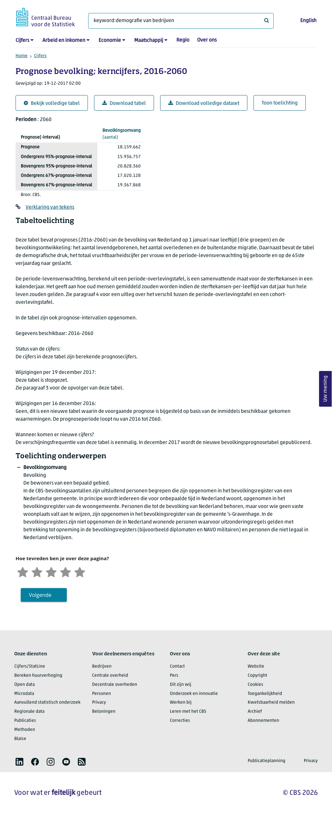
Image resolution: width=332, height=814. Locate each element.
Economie (110, 40)
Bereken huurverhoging (38, 675)
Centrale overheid (110, 675)
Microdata (24, 694)
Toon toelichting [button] (280, 103)
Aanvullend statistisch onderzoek (47, 702)
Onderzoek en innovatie (194, 694)
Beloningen (103, 711)
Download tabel (124, 103)
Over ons (207, 40)
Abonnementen (263, 721)
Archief (255, 711)
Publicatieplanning (266, 761)
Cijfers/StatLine (29, 666)
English (308, 20)
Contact (177, 666)
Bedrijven (102, 666)
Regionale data (29, 711)
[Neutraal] (51, 571)
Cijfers (22, 40)
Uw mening (325, 389)
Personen (101, 694)
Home (22, 56)
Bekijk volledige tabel (52, 103)
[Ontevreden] (37, 571)
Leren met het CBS (188, 711)
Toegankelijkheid (265, 694)
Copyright (257, 675)
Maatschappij (148, 40)
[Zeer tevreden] (80, 571)
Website (256, 666)
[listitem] (19, 762)
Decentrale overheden (114, 685)
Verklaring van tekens (50, 207)
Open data (24, 685)
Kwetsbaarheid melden (271, 702)
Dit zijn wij (180, 685)
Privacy (99, 702)
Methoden (24, 730)
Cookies (255, 685)
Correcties (180, 721)
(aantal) (121, 134)
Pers (174, 675)
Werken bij (181, 702)
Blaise (20, 739)
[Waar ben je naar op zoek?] (181, 21)
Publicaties (25, 721)
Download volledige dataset (203, 103)
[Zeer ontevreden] (23, 571)
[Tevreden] (65, 571)
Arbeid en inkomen (63, 40)
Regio (182, 40)
